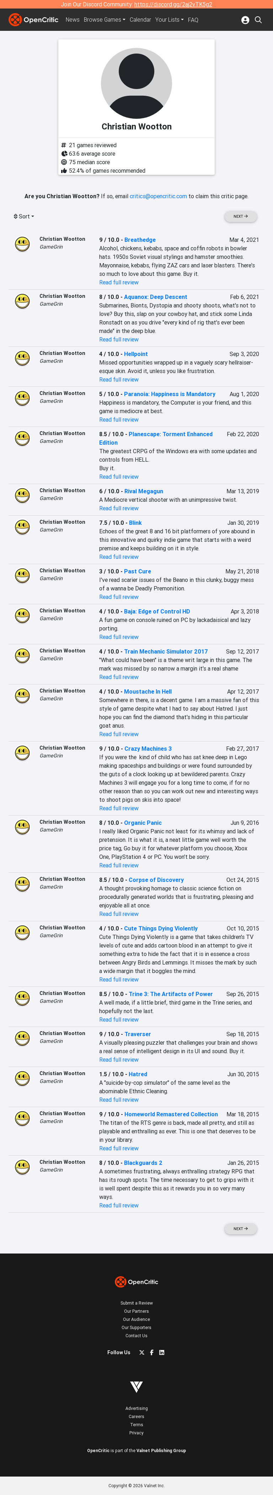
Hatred (138, 1074)
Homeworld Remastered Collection (171, 1114)
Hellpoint (136, 353)
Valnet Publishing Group (161, 1450)
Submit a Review (137, 1303)
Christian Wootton (62, 239)
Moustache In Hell (148, 691)
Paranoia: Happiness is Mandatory (169, 394)
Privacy (136, 1432)
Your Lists (170, 19)
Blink (135, 522)
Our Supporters (136, 1327)
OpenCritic (98, 1450)
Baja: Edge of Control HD (157, 611)
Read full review (119, 282)
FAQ (195, 19)
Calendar (143, 19)
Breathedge (140, 239)
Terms (136, 1424)
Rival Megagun (143, 491)
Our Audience (136, 1319)
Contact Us (136, 1335)
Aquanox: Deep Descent (155, 296)
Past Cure (137, 571)
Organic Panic (143, 822)
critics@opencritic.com (158, 196)
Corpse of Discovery (156, 879)
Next (241, 216)
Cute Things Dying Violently (161, 928)
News (73, 19)
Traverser (137, 1034)
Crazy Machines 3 (148, 748)
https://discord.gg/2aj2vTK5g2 (173, 4)
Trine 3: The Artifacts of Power (171, 993)
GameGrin (51, 247)
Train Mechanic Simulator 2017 (166, 651)
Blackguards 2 (143, 1162)
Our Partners (136, 1311)
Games (104, 19)
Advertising (136, 1408)
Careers (136, 1416)
